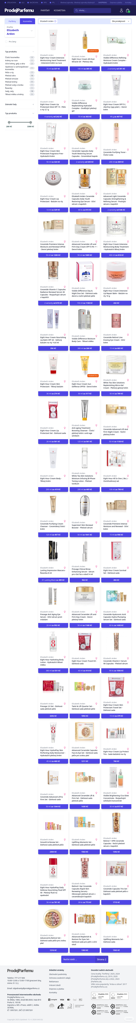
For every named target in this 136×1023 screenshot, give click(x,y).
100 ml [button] (84, 68)
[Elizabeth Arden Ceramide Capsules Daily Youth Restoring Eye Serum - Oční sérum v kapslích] (85, 178)
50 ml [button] (53, 162)
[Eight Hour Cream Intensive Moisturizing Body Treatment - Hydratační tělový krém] (116, 226)
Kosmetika (59, 10)
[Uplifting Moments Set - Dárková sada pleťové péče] (85, 823)
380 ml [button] (53, 670)
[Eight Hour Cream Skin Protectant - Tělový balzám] (53, 364)
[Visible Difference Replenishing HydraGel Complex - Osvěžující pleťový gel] (85, 85)
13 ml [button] (53, 210)
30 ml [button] (53, 393)
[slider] (9, 122)
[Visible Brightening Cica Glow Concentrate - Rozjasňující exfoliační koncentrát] (116, 777)
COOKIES (129, 1019)
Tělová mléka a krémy (20, 94)
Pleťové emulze (20, 78)
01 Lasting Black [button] (53, 580)
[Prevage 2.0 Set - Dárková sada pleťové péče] (53, 687)
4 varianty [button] (53, 116)
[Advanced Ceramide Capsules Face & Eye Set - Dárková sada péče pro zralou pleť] (85, 732)
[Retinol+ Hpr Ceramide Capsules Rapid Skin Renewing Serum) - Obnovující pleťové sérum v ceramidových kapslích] (85, 868)
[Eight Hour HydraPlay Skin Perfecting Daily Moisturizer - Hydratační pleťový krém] (53, 732)
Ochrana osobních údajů (59, 978)
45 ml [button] (53, 761)
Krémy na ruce (20, 60)
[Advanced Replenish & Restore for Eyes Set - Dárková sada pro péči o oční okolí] (85, 918)
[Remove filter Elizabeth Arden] (55, 21)
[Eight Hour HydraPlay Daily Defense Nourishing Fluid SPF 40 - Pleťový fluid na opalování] (53, 868)
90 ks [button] (116, 670)
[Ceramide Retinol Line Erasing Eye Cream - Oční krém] (116, 319)
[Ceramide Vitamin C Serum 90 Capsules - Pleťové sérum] (116, 641)
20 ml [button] (53, 625)
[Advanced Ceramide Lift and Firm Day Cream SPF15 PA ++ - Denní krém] (85, 226)
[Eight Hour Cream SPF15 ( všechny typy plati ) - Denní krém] (116, 85)
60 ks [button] (84, 210)
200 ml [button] (116, 162)
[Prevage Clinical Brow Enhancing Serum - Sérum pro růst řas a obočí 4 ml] (85, 551)
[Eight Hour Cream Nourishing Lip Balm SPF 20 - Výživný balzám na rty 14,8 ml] (53, 319)
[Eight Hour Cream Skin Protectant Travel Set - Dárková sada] (116, 687)
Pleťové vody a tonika (20, 85)
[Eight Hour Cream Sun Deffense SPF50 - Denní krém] (85, 364)
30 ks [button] (84, 902)
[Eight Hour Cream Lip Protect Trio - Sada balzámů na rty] (116, 732)
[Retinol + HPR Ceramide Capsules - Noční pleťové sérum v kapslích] (116, 823)
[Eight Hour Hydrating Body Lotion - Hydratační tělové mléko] (53, 641)
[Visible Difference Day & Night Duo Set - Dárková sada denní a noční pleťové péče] (85, 271)
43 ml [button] (84, 670)
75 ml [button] (53, 68)
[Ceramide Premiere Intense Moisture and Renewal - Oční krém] (116, 505)
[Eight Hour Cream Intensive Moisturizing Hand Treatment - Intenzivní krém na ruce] (53, 39)
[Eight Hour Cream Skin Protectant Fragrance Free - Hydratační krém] (53, 133)
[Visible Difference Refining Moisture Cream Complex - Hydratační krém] (116, 39)
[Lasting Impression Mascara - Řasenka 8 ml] (53, 551)
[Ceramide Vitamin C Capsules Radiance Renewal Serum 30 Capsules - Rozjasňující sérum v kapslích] (53, 271)
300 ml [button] (84, 348)
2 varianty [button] (116, 68)
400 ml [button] (116, 255)
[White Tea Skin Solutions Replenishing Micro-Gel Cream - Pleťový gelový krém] (116, 364)
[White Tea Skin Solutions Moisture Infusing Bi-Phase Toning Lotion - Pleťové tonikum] (85, 458)
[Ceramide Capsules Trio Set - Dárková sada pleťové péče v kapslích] (116, 868)
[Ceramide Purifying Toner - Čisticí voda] (116, 133)
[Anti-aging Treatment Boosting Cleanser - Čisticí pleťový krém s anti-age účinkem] (85, 410)
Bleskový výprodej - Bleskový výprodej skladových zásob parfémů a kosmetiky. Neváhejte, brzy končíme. (93, 2)
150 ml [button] (84, 303)
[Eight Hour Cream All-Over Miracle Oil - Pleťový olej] (85, 39)
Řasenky (20, 88)
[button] (116, 303)
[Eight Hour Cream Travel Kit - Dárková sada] (85, 641)
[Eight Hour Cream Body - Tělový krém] (53, 458)
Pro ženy (12, 41)
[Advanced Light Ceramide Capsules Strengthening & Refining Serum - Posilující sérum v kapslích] (116, 178)
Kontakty (128, 3)
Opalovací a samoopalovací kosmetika (20, 68)
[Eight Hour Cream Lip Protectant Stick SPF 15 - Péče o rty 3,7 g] (53, 85)
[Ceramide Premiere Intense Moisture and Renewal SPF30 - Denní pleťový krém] (53, 226)
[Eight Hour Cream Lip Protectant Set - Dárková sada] (53, 410)
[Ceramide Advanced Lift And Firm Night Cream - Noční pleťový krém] (116, 410)
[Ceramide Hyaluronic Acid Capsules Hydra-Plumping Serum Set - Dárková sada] (116, 596)
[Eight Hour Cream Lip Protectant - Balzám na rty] (53, 178)
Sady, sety (20, 91)
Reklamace (54, 981)
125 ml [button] (84, 441)
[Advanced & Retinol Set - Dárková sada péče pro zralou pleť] (53, 918)
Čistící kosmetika (20, 57)
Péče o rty (20, 72)
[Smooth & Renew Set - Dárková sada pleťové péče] (53, 823)
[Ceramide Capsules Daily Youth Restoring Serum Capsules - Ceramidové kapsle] (85, 133)
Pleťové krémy (20, 82)
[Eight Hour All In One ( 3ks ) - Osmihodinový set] (116, 458)
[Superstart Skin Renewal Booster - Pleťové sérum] (85, 505)
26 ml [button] (53, 441)
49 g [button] (116, 116)
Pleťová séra (20, 75)
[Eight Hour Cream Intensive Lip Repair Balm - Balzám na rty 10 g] (116, 271)
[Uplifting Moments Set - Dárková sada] (116, 918)
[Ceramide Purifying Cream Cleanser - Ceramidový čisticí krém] (53, 505)
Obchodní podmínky (58, 974)
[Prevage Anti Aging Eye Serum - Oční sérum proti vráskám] (53, 596)
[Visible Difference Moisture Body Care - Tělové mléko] (85, 319)
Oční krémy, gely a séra (20, 63)
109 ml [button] (116, 489)
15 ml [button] (116, 348)
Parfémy (45, 10)
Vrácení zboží (54, 985)
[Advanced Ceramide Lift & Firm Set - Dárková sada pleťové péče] (85, 777)
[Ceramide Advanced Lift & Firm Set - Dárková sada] (53, 777)
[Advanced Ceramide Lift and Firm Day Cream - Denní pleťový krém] (85, 596)
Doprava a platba (116, 3)
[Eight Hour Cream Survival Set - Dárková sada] (116, 551)
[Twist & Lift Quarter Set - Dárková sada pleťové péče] (85, 687)
